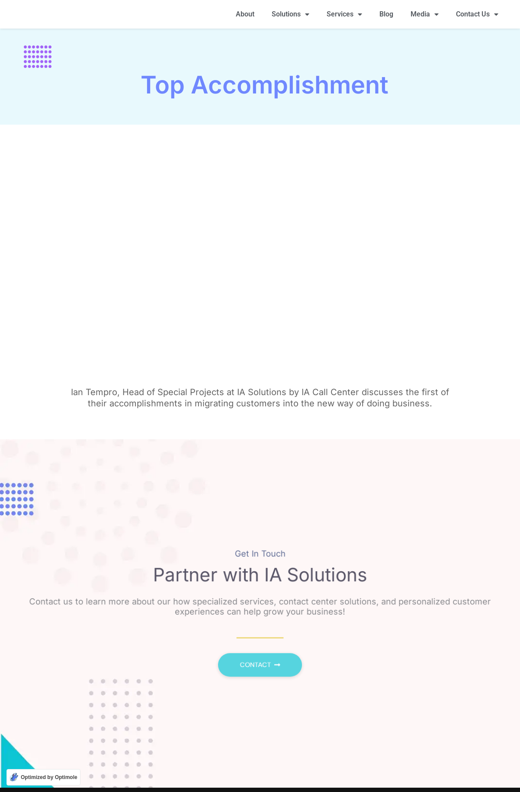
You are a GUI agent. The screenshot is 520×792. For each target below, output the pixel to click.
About (245, 16)
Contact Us (477, 16)
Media (425, 16)
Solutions (290, 16)
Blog (386, 16)
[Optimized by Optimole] (43, 777)
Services (344, 16)
